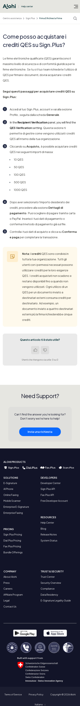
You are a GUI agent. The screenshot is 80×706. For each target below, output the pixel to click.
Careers (7, 588)
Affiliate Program (13, 594)
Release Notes (49, 534)
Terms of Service (13, 694)
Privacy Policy (36, 694)
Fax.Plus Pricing (12, 546)
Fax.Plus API (47, 494)
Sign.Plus (30, 18)
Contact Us (9, 606)
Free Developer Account (54, 500)
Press (6, 582)
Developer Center (51, 483)
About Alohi (10, 576)
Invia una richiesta (40, 438)
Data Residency (49, 594)
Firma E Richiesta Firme (50, 18)
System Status (49, 540)
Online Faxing (10, 494)
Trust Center (48, 576)
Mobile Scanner (12, 500)
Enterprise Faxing (13, 512)
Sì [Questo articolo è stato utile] (35, 350)
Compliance (48, 588)
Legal (6, 600)
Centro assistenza (12, 18)
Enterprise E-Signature (16, 506)
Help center (27, 6)
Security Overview (51, 582)
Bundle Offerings (13, 552)
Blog (43, 528)
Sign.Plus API (48, 488)
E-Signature (10, 483)
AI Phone (8, 488)
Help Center (47, 522)
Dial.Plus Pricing (12, 540)
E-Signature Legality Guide (56, 600)
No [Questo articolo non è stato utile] (45, 350)
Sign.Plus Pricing (12, 534)
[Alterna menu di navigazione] (76, 6)
